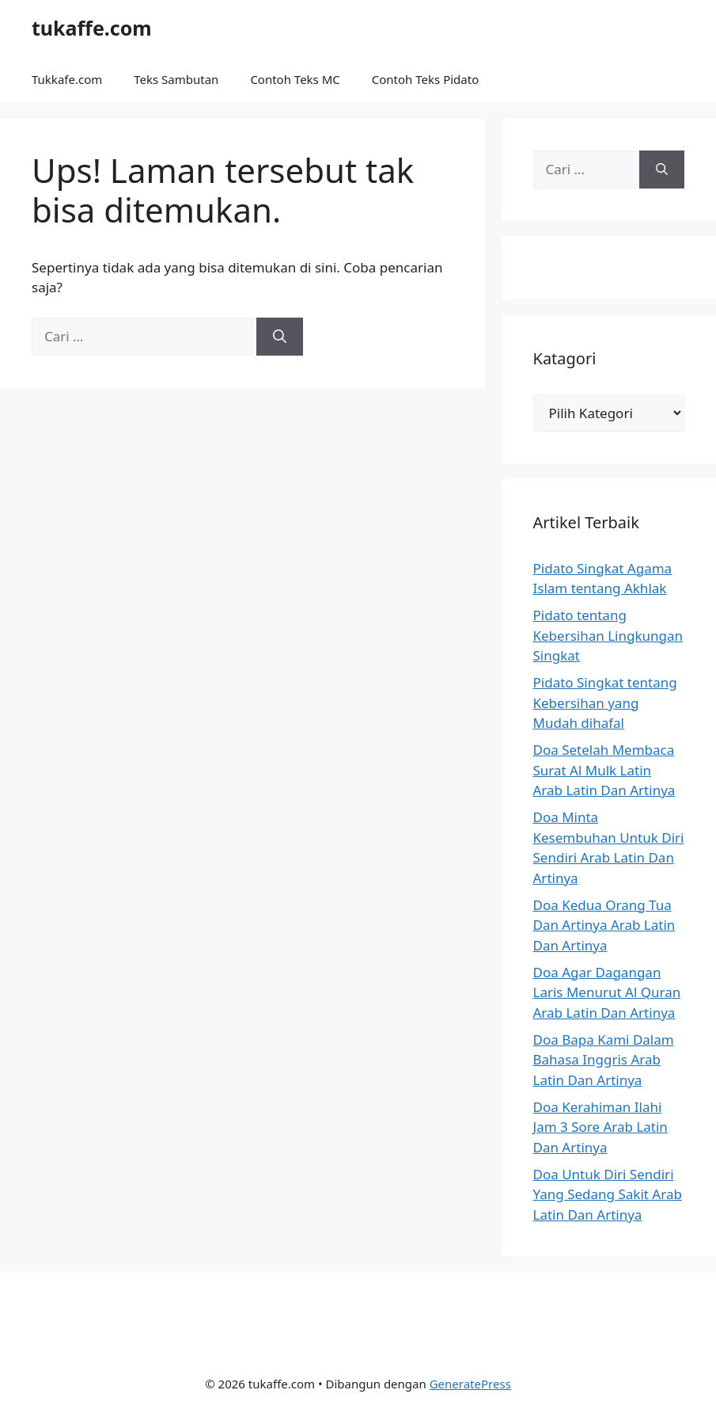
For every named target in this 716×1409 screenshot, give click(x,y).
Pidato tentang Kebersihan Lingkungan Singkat (608, 635)
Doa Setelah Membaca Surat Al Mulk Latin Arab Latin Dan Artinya (604, 770)
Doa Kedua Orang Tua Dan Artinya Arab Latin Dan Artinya (604, 925)
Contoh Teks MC (294, 79)
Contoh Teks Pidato (425, 79)
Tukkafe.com (67, 79)
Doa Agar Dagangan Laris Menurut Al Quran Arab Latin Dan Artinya (607, 992)
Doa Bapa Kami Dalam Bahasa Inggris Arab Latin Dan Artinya (603, 1059)
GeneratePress (470, 1384)
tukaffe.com (92, 27)
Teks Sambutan (176, 79)
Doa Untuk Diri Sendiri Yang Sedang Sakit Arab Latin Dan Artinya (607, 1194)
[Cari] (279, 337)
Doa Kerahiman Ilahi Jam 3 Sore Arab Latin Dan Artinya (600, 1127)
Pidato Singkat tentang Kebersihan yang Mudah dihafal (605, 702)
